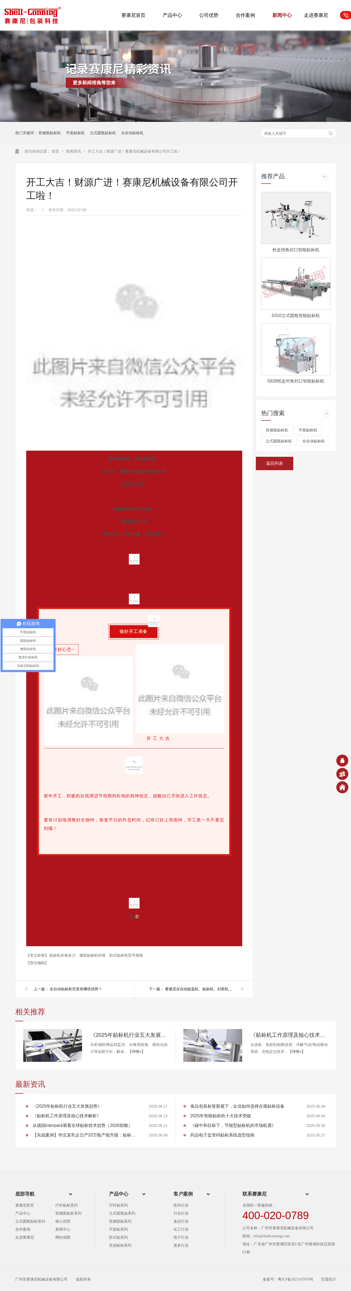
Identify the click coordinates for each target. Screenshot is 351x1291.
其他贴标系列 (120, 1245)
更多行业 (180, 1245)
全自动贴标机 (132, 133)
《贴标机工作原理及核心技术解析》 (289, 1035)
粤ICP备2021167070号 (295, 1279)
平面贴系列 (118, 1229)
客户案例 (183, 1194)
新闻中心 (282, 15)
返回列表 (274, 463)
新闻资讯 (74, 151)
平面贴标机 (75, 133)
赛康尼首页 (133, 15)
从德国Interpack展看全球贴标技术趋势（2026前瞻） (82, 1125)
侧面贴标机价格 (93, 955)
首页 (56, 151)
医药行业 (180, 1205)
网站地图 (62, 1237)
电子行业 (180, 1237)
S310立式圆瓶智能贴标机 (296, 315)
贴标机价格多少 (63, 955)
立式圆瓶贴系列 (122, 1213)
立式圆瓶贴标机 (103, 133)
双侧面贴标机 (49, 133)
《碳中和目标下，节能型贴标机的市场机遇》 (233, 1125)
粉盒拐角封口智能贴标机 (295, 250)
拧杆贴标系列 (66, 1205)
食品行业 (180, 1221)
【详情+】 (136, 1051)
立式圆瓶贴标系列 (30, 1221)
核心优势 (62, 1221)
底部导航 (24, 1194)
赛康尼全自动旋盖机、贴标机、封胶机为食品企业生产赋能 (199, 989)
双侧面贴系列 (120, 1221)
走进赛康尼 (316, 15)
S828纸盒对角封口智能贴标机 (295, 381)
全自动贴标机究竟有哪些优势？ (76, 989)
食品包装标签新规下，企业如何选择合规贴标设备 (237, 1106)
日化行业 (180, 1213)
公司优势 (208, 15)
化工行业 (180, 1229)
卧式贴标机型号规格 (126, 955)
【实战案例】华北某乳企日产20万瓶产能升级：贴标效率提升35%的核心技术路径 (86, 1135)
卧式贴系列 (118, 1237)
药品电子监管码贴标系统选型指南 (222, 1135)
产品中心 (172, 15)
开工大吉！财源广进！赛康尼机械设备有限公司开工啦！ (134, 151)
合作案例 (245, 15)
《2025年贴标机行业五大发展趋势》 (129, 1035)
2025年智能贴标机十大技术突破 (220, 1116)
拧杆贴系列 (118, 1205)
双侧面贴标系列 (68, 1213)
